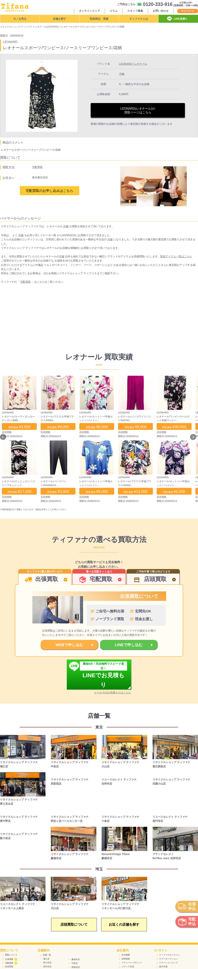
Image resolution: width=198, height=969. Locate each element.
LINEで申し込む (129, 645)
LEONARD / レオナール (133, 63)
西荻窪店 (76, 967)
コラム (114, 10)
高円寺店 (47, 966)
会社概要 (126, 955)
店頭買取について (74, 924)
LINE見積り (181, 18)
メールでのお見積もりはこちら (112, 692)
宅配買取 (37, 167)
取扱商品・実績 (99, 18)
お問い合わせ (161, 10)
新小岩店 (47, 962)
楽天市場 (163, 966)
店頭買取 (9, 966)
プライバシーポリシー (132, 962)
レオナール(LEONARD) (47, 26)
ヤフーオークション (168, 959)
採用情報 (126, 959)
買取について (11, 955)
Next (193, 437)
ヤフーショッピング (168, 962)
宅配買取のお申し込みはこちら (49, 191)
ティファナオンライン (169, 955)
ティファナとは (138, 18)
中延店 (75, 963)
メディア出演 (128, 966)
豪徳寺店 (76, 959)
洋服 (121, 73)
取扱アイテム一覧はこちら (176, 256)
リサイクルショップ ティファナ (16, 26)
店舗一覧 (47, 955)
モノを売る (19, 18)
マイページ (187, 10)
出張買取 (11, 959)
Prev (3, 437)
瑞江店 (46, 959)
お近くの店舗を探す (124, 924)
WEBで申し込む (69, 645)
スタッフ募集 (135, 10)
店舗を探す (59, 18)
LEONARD (10, 42)
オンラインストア (89, 10)
